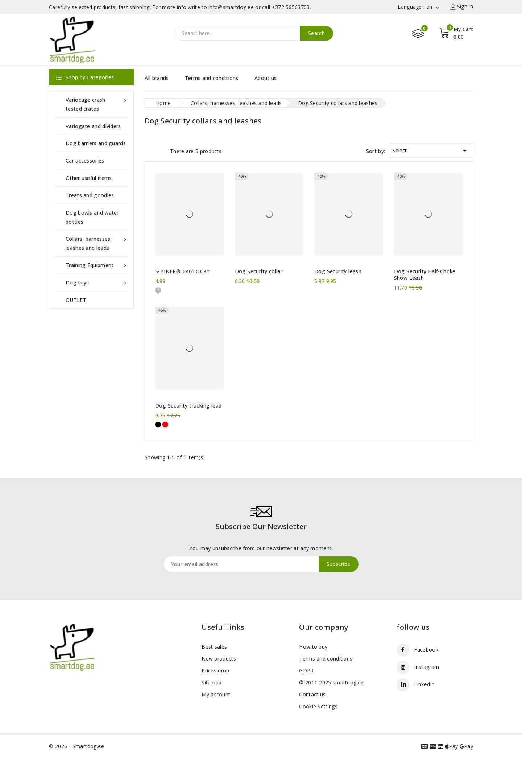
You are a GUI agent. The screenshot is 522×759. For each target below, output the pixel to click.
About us (265, 78)
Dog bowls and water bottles (92, 217)
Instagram (426, 666)
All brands (157, 78)
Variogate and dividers (93, 126)
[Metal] (158, 290)
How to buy (313, 646)
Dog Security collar (259, 271)
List (161, 150)
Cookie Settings (318, 706)
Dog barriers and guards (96, 143)
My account (216, 694)
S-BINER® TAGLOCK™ (183, 271)
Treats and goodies (90, 195)
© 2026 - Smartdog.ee (76, 746)
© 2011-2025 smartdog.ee (331, 682)
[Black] (158, 424)
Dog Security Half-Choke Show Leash (425, 274)
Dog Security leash (337, 271)
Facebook (426, 649)
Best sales (214, 646)
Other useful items (89, 177)
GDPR (306, 670)
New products (219, 658)
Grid (148, 150)
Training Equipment (97, 265)
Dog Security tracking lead (188, 405)
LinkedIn (424, 684)
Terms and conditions (212, 78)
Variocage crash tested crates (97, 103)
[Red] (165, 424)
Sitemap (211, 682)
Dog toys (97, 282)
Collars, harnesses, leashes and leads (97, 242)
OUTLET (76, 299)
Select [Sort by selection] (431, 149)
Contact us (312, 694)
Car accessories (85, 160)
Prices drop (215, 670)
